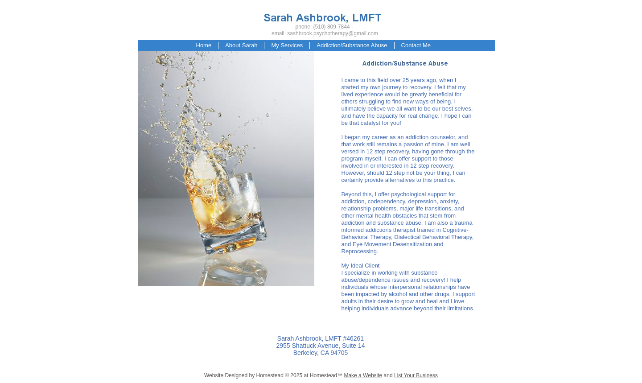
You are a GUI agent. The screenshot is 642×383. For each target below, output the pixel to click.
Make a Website (363, 375)
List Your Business (416, 375)
